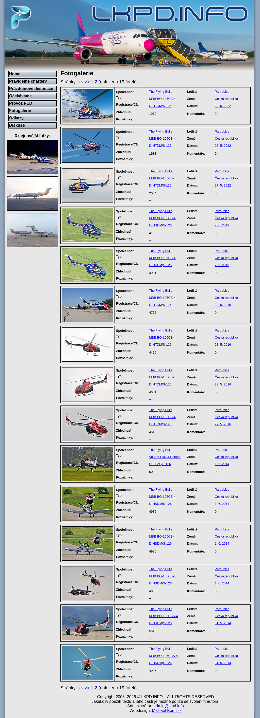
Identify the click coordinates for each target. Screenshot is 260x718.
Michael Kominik (167, 710)
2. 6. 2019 (222, 225)
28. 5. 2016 (223, 305)
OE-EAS (155, 464)
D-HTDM (155, 106)
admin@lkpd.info (168, 706)
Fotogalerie (20, 110)
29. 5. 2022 (223, 106)
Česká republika (226, 99)
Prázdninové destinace (31, 88)
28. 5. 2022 (223, 146)
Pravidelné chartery (28, 81)
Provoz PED (20, 103)
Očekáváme (20, 96)
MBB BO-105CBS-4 (163, 616)
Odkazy (16, 118)
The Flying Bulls (160, 92)
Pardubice (222, 92)
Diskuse (17, 125)
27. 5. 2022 (223, 185)
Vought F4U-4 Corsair (165, 457)
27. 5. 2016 (223, 424)
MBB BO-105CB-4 (162, 99)
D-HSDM (155, 225)
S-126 (167, 106)
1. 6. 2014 (222, 464)
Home (14, 74)
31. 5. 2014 (223, 623)
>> (87, 81)
